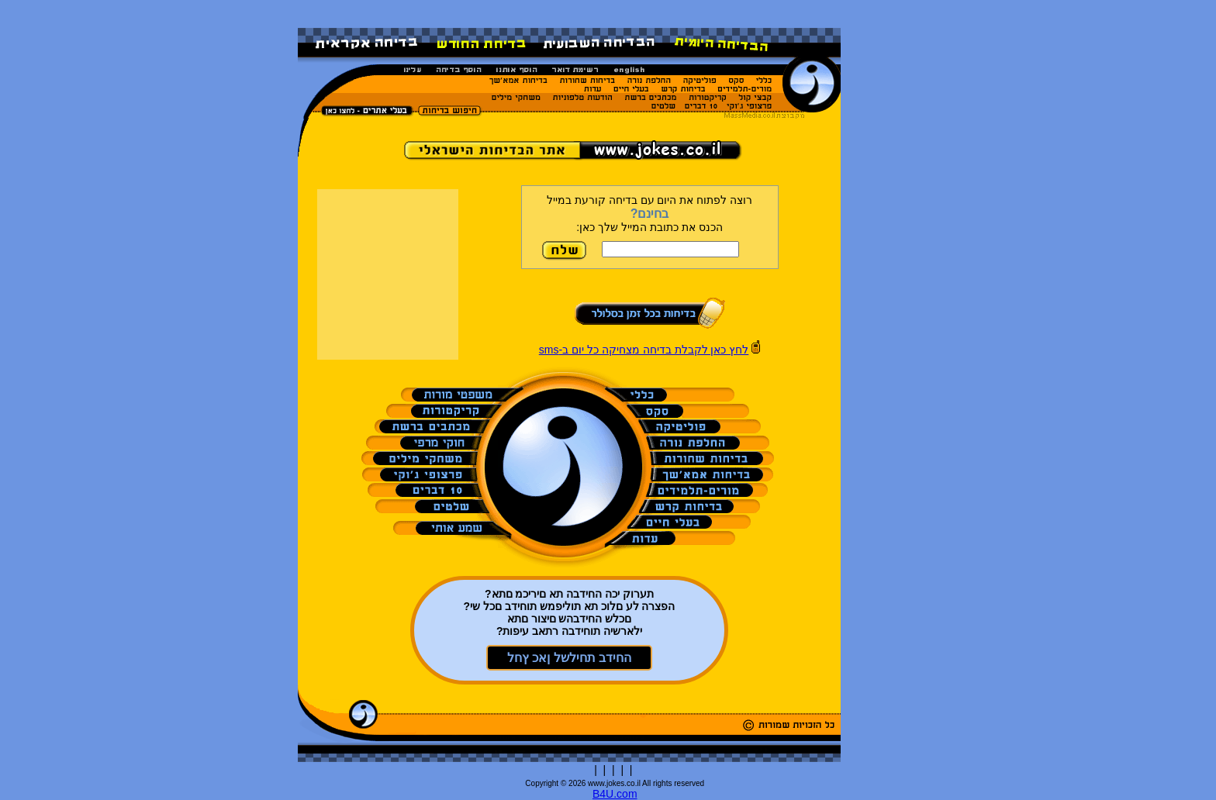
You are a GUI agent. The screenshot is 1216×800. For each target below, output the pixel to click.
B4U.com (614, 794)
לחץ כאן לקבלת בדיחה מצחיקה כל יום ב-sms (644, 349)
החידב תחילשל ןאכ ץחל (569, 657)
